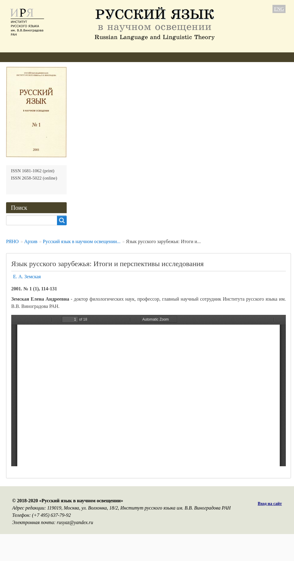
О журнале (17, 57)
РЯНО (12, 241)
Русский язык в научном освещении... (81, 241)
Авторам (87, 57)
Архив (158, 57)
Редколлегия (54, 57)
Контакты (218, 57)
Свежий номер (124, 57)
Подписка (186, 57)
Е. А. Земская (27, 276)
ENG (279, 9)
